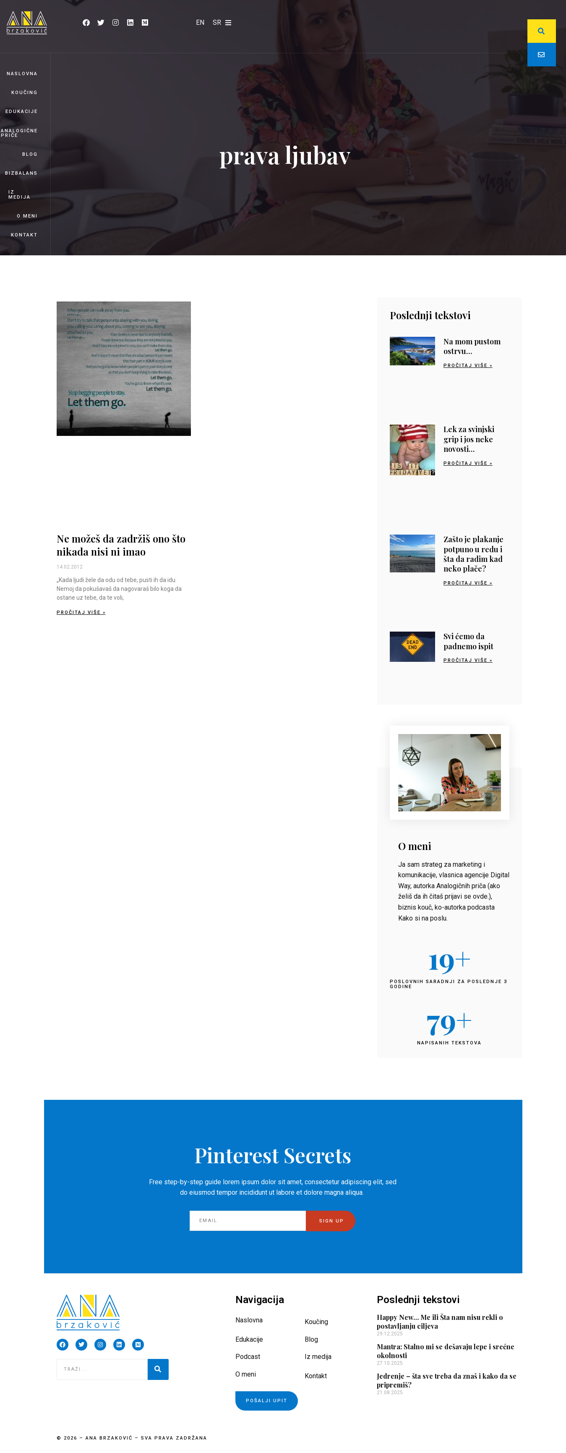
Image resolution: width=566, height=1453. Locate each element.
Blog (30, 154)
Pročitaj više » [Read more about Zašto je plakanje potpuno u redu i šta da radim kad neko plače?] (468, 583)
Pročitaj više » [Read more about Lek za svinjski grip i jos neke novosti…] (468, 463)
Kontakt (24, 235)
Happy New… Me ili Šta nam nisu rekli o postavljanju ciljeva (440, 1321)
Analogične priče (19, 133)
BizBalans (21, 173)
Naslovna (22, 73)
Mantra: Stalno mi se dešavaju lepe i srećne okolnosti (445, 1351)
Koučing (24, 92)
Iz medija (19, 194)
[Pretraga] (158, 1369)
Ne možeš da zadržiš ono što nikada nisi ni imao (121, 545)
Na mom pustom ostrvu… (472, 346)
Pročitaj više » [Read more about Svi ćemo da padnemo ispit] (468, 660)
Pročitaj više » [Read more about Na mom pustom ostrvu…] (468, 365)
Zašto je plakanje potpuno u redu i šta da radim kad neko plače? (473, 554)
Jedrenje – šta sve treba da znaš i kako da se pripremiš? (446, 1380)
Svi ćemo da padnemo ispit (468, 641)
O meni (27, 216)
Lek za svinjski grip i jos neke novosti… (468, 439)
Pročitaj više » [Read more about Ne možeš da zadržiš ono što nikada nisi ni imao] (81, 612)
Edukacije (21, 111)
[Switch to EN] (200, 23)
